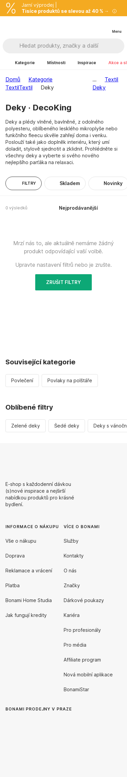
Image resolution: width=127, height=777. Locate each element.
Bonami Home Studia (28, 600)
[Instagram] (116, 459)
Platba (12, 585)
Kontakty (74, 556)
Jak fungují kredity (26, 615)
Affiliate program (82, 660)
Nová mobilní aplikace (88, 674)
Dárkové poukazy (84, 600)
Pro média (75, 645)
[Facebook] (99, 459)
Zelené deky (25, 426)
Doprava (15, 556)
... (94, 79)
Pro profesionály (82, 630)
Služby (71, 541)
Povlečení (22, 380)
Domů (12, 79)
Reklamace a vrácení (28, 570)
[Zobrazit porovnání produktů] (89, 26)
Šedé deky (66, 426)
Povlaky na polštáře (69, 380)
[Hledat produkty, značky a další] (71, 46)
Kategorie (40, 79)
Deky (99, 87)
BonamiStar (76, 689)
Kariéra (72, 615)
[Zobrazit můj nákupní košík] (102, 25)
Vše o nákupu (20, 541)
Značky (72, 585)
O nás (70, 570)
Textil (26, 87)
